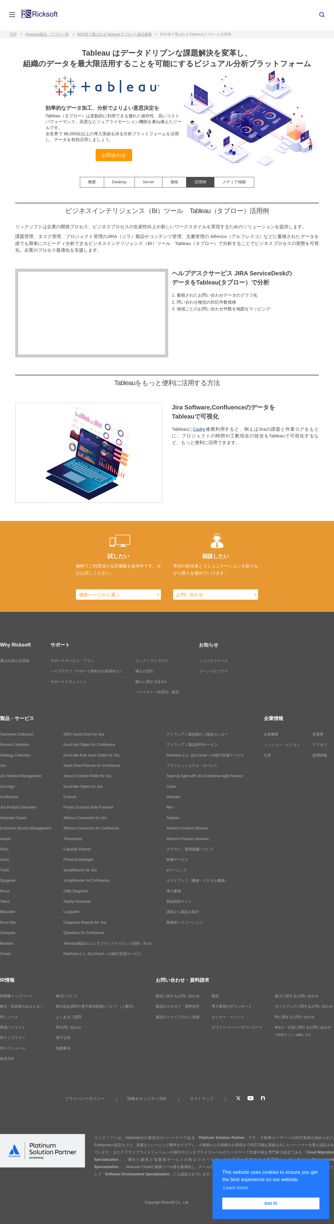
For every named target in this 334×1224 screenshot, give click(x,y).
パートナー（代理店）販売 (157, 692)
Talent (5, 901)
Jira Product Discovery (18, 807)
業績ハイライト (13, 1027)
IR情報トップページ (16, 996)
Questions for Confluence (83, 933)
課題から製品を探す (182, 912)
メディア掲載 (234, 182)
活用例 (200, 182)
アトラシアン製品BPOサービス (192, 745)
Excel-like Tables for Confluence (89, 745)
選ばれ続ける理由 (14, 661)
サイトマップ (201, 1098)
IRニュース (9, 1017)
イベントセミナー (213, 671)
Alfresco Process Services (187, 839)
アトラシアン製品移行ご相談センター (197, 734)
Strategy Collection (15, 755)
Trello (4, 870)
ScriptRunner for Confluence (86, 880)
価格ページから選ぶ (99, 594)
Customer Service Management (25, 828)
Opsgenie (7, 880)
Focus (5, 891)
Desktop (119, 182)
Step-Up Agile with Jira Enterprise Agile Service (204, 776)
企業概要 (271, 734)
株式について (67, 996)
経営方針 (7, 1059)
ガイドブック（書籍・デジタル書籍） (197, 880)
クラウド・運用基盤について (190, 849)
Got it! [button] (270, 1203)
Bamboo (7, 943)
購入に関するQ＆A (150, 682)
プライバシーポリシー (84, 1098)
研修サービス (177, 859)
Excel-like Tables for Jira (83, 786)
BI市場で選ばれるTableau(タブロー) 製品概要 (114, 34)
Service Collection (14, 745)
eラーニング (176, 870)
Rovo (4, 849)
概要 (92, 182)
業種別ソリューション (184, 922)
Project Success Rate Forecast (88, 807)
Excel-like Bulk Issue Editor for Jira (91, 755)
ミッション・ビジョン (282, 745)
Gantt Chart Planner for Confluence (92, 766)
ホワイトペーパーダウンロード (237, 1027)
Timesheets (72, 839)
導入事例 (173, 891)
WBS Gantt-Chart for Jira (83, 734)
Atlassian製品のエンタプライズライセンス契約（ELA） (108, 943)
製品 (215, 996)
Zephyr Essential (76, 901)
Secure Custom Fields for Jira (87, 776)
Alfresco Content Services (187, 828)
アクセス (319, 745)
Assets (5, 839)
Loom (4, 859)
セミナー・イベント (228, 1017)
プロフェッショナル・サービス (191, 766)
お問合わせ (114, 155)
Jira (3, 766)
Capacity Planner (77, 849)
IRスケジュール (13, 1048)
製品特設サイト (179, 901)
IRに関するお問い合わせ (295, 1017)
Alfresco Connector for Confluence (91, 828)
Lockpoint (71, 912)
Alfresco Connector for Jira (85, 818)
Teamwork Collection (17, 734)
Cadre (199, 429)
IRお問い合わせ (68, 1027)
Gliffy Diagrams (75, 891)
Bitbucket (7, 912)
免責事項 (63, 1048)
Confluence (9, 797)
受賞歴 (317, 734)
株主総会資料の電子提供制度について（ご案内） (96, 1006)
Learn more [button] (235, 1187)
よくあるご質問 (68, 1017)
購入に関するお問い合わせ (297, 996)
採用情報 (319, 755)
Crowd (5, 954)
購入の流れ (144, 671)
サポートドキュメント (68, 682)
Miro (169, 807)
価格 (174, 182)
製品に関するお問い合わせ (177, 996)
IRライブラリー (13, 1038)
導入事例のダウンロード (232, 1006)
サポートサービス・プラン (72, 661)
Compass (7, 933)
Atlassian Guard (13, 818)
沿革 (267, 755)
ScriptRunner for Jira (80, 870)
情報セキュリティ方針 (147, 1098)
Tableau (172, 818)
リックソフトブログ (151, 661)
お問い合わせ (189, 594)
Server (148, 182)
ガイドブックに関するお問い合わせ (304, 1006)
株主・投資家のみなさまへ (22, 1006)
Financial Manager (78, 859)
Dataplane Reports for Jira (84, 922)
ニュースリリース (213, 661)
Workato (173, 797)
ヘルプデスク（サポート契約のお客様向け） (86, 671)
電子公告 (63, 1038)
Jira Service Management (20, 776)
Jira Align (7, 786)
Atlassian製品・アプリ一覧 (47, 34)
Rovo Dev (8, 922)
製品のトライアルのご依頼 (177, 1017)
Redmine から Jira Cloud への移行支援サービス (102, 954)
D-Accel (69, 797)
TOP (12, 34)
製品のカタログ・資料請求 (177, 1006)
